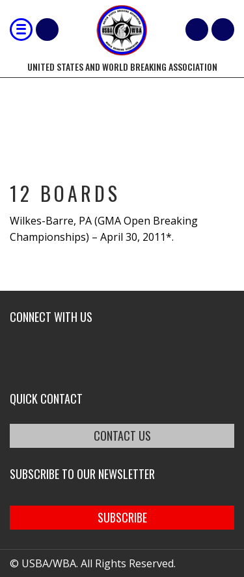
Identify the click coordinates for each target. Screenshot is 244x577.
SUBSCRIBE (122, 517)
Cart (196, 29)
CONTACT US (122, 435)
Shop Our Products (47, 29)
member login (222, 29)
